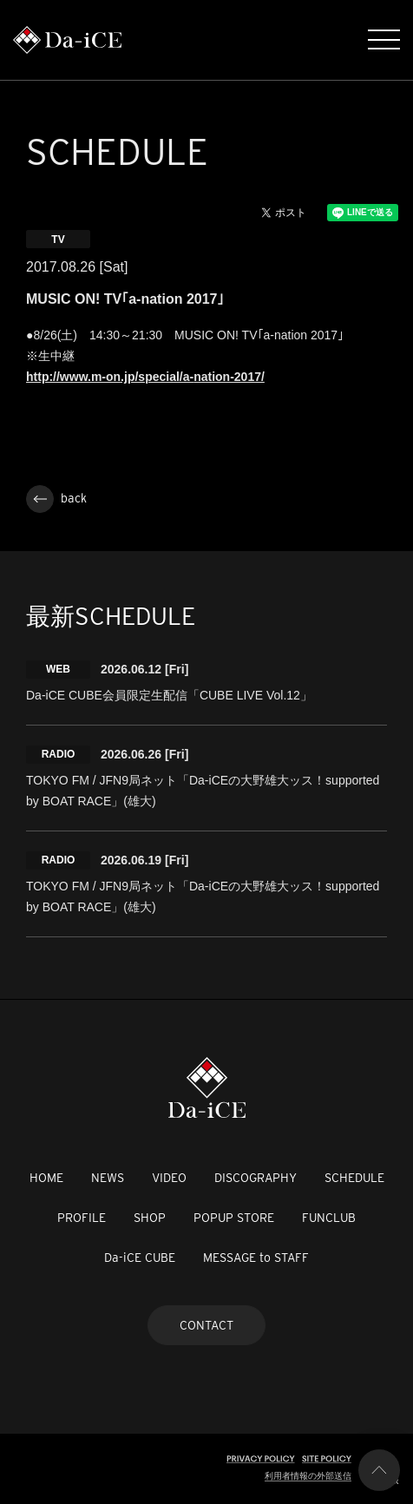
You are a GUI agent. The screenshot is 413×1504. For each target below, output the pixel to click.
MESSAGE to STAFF (256, 1257)
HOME (46, 1178)
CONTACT (206, 1325)
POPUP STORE (233, 1218)
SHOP (150, 1218)
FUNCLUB (329, 1218)
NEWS (107, 1178)
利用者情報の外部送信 (308, 1476)
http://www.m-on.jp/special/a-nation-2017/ (145, 377)
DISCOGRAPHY (255, 1178)
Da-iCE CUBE (139, 1257)
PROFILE (81, 1218)
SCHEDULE (354, 1178)
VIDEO (169, 1178)
